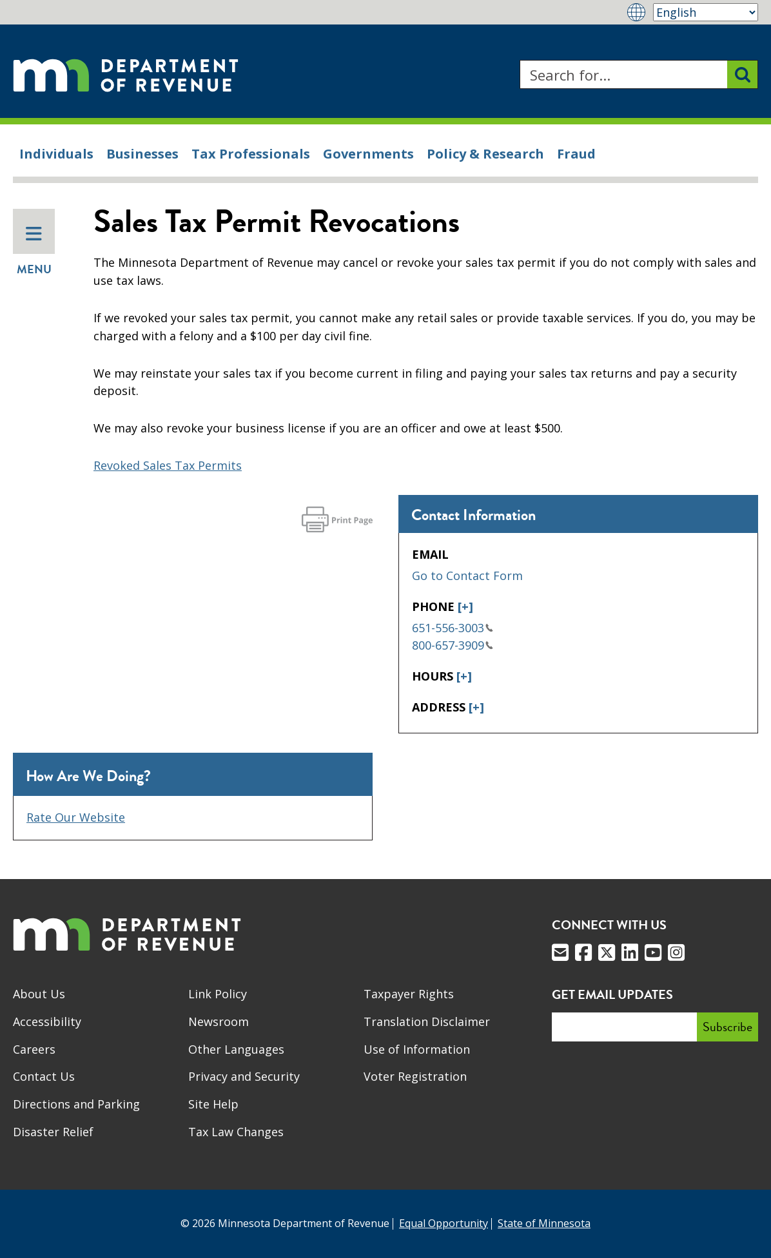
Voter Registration (415, 1076)
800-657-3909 (452, 645)
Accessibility (47, 1021)
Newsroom (218, 1021)
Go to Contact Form (467, 575)
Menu (34, 251)
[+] (465, 606)
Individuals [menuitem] (56, 153)
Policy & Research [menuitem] (485, 153)
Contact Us (44, 1076)
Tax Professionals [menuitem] (250, 153)
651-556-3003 (452, 627)
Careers (34, 1049)
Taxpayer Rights (409, 994)
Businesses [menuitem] (142, 153)
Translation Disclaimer (427, 1021)
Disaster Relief (53, 1131)
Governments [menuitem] (368, 153)
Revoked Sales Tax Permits (167, 465)
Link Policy (217, 994)
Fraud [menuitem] (576, 153)
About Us (39, 994)
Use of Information (417, 1049)
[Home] (126, 74)
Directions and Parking (76, 1104)
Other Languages (236, 1049)
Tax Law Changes (236, 1131)
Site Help (213, 1104)
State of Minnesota (544, 1223)
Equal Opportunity (443, 1223)
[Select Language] (705, 12)
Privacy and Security (244, 1076)
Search (519, 60)
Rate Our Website (75, 817)
